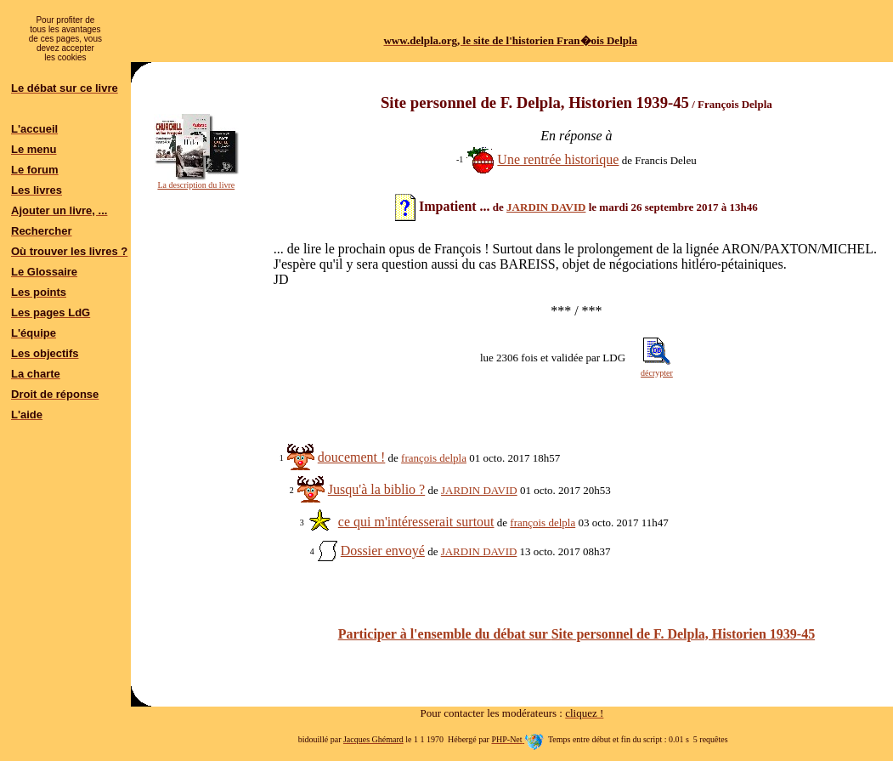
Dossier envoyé (383, 550)
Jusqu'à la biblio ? (376, 489)
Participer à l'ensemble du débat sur (576, 634)
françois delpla (433, 457)
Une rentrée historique (558, 159)
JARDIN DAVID (545, 207)
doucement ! (352, 457)
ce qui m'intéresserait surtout (416, 521)
